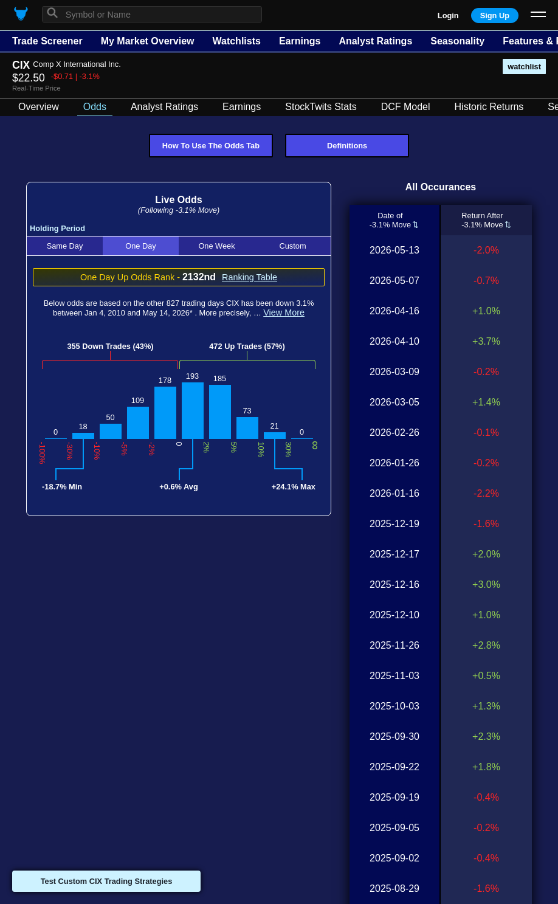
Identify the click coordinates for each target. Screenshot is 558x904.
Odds (94, 107)
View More (284, 312)
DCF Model (405, 107)
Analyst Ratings (375, 41)
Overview (38, 107)
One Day (140, 245)
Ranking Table (249, 277)
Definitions (347, 145)
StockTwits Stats (320, 107)
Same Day (65, 245)
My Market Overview (148, 41)
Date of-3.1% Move (390, 220)
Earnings (299, 41)
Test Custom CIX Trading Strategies (107, 881)
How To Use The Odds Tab (211, 145)
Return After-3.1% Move (482, 220)
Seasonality (457, 41)
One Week (216, 245)
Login (448, 15)
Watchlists (236, 41)
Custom (292, 245)
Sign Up (494, 15)
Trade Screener (47, 41)
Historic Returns (489, 107)
